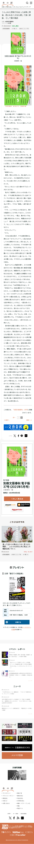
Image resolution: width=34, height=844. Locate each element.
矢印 (30, 680)
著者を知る (20, 795)
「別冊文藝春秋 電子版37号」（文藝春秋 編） (15, 106)
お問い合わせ (6, 803)
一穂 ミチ (15, 28)
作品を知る (20, 798)
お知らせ (5, 801)
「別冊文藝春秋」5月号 (20, 410)
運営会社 (5, 798)
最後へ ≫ (29, 420)
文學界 (6, 813)
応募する (13, 622)
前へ (14, 417)
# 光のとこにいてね (16, 554)
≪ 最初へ (6, 420)
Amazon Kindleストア (10, 505)
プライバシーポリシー (8, 795)
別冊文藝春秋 (6, 28)
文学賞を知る (20, 801)
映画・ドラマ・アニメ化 (23, 803)
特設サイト (20, 808)
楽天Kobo (17, 509)
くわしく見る (16, 499)
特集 (18, 806)
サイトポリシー (7, 793)
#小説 (9, 23)
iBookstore (23, 505)
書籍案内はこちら (17, 747)
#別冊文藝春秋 (9, 21)
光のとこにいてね (24, 28)
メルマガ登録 (17, 755)
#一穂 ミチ (25, 554)
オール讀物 (15, 813)
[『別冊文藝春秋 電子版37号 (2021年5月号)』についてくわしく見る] (18, 43)
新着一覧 (19, 793)
